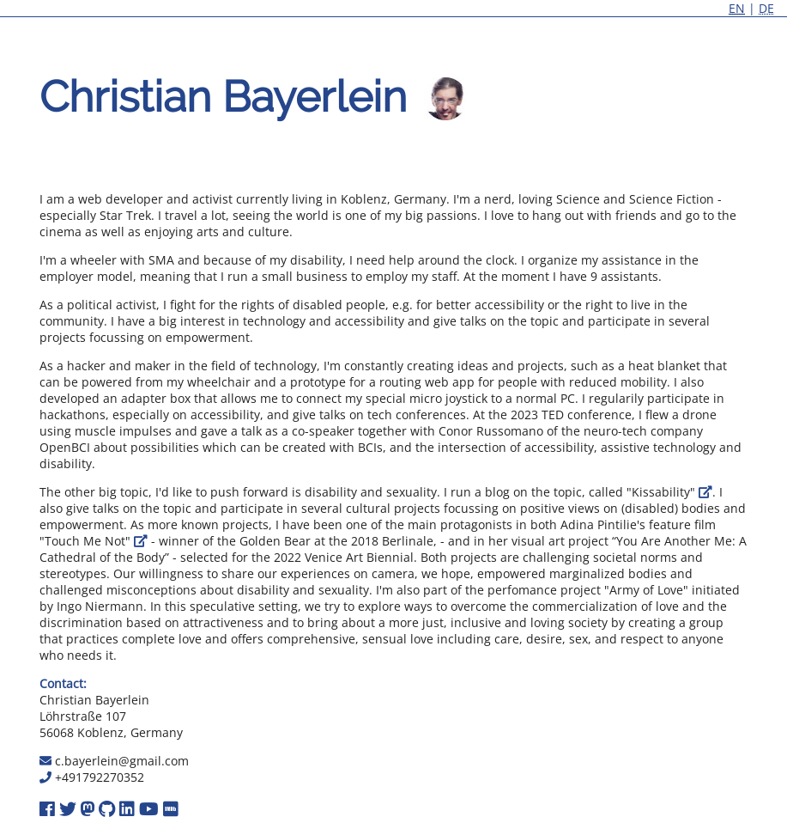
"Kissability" (669, 492)
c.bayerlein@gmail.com (122, 761)
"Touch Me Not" (93, 541)
